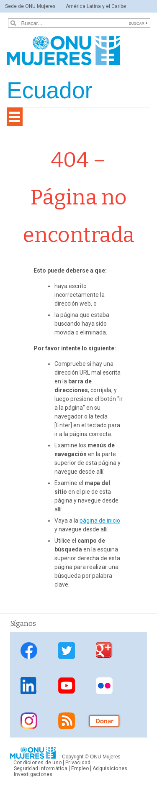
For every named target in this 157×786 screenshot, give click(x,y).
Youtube (66, 685)
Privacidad (77, 763)
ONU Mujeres (105, 757)
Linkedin (29, 685)
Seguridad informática (40, 768)
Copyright (72, 757)
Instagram (29, 721)
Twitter (66, 650)
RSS (66, 721)
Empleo (80, 768)
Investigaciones (33, 774)
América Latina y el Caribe (96, 6)
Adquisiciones (110, 768)
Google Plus (104, 650)
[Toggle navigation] (15, 116)
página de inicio (100, 520)
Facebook (29, 650)
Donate (104, 721)
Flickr (104, 685)
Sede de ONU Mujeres (30, 6)
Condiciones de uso (37, 763)
